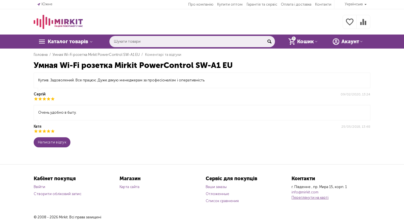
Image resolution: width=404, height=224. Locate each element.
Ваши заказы (216, 187)
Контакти (323, 4)
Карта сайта (129, 187)
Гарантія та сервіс (262, 4)
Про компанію (201, 4)
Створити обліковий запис (57, 194)
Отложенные (217, 194)
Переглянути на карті (310, 197)
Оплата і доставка (296, 4)
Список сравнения (222, 201)
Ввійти (39, 187)
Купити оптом (230, 4)
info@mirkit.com (304, 192)
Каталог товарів (68, 41)
